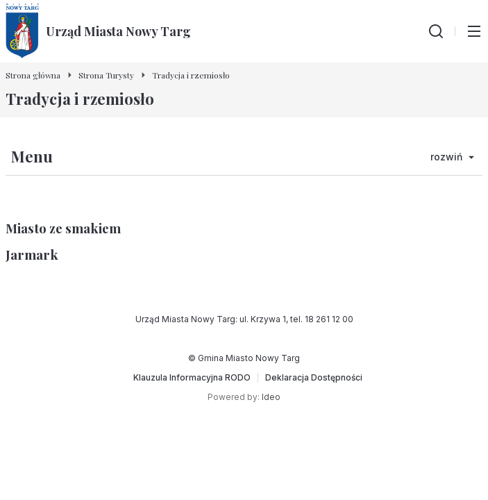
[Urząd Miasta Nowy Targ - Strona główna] (98, 31)
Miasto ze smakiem (63, 228)
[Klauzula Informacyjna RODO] (192, 378)
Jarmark (32, 254)
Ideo (271, 397)
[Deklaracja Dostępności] (313, 378)
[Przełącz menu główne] (474, 31)
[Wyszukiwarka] (436, 31)
